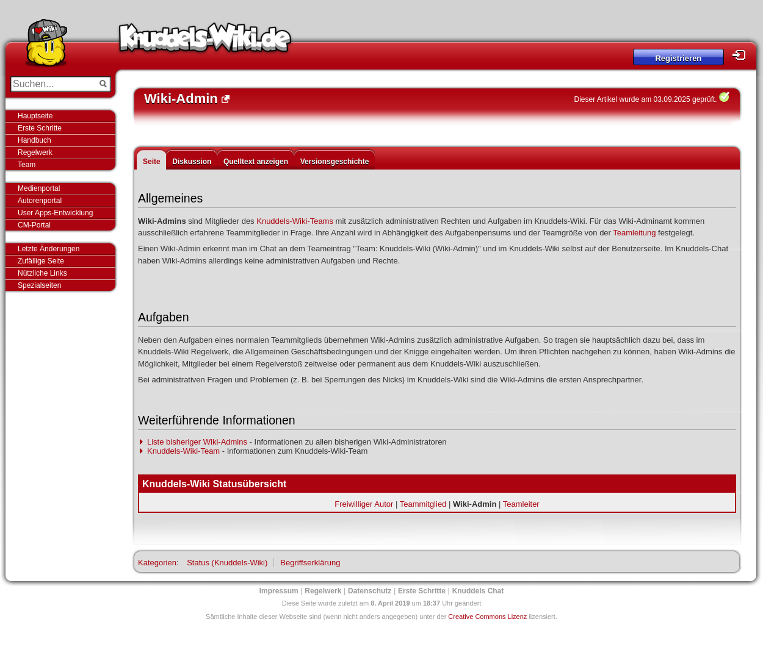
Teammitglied (423, 504)
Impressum (278, 591)
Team (26, 164)
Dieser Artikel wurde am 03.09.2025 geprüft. (645, 99)
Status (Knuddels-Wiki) (227, 562)
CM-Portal (34, 225)
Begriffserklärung (310, 562)
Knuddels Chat (478, 591)
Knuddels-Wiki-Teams (294, 221)
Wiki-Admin (474, 504)
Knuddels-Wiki (205, 41)
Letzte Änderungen (48, 249)
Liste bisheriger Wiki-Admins (197, 441)
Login (742, 55)
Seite (152, 161)
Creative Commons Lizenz (487, 616)
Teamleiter (521, 504)
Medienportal (39, 188)
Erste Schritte (40, 128)
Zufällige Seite (41, 261)
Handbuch (34, 140)
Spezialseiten (39, 285)
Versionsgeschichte (334, 161)
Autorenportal (40, 200)
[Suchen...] (52, 84)
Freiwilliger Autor (363, 504)
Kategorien (157, 562)
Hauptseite (35, 116)
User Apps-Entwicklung (55, 213)
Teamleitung (634, 232)
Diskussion (191, 161)
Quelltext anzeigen (255, 161)
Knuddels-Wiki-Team (183, 451)
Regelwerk (35, 152)
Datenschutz (369, 591)
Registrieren (678, 58)
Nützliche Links (42, 273)
